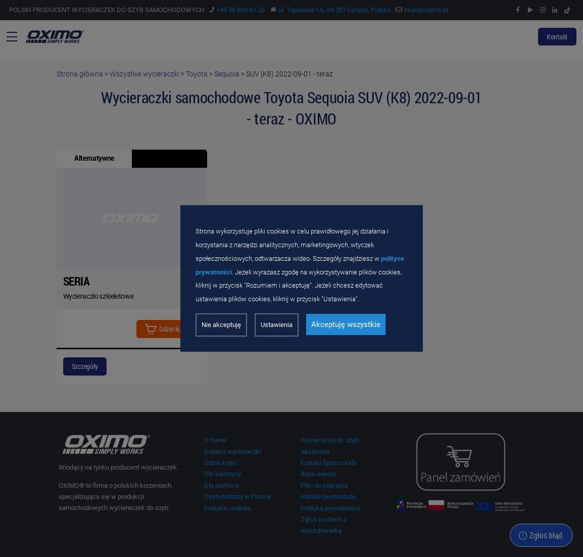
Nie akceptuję (221, 325)
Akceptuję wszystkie (345, 324)
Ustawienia (277, 325)
